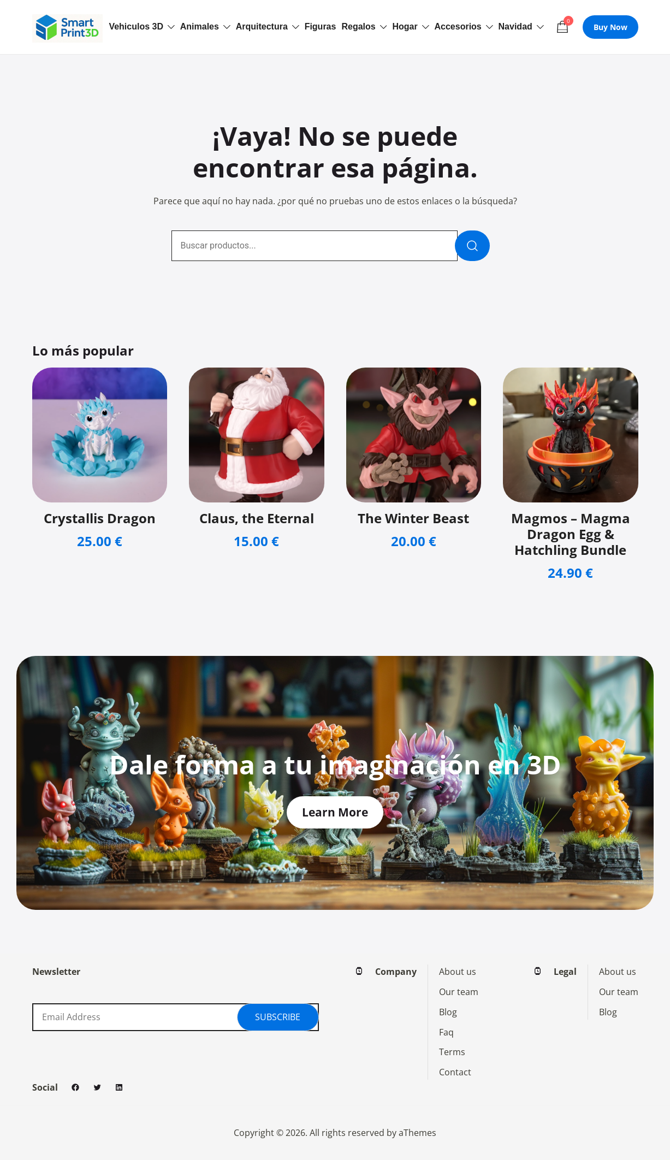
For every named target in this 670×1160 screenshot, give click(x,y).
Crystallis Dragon (100, 518)
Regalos (358, 26)
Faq (446, 1032)
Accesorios (458, 26)
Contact (455, 1072)
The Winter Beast (413, 518)
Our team (458, 992)
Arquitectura (262, 26)
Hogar (404, 26)
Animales (199, 26)
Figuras (320, 26)
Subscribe (277, 1017)
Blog (448, 1012)
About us (457, 972)
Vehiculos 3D (136, 26)
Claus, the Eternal (256, 518)
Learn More (335, 812)
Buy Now (610, 27)
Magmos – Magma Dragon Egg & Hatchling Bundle (570, 534)
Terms (452, 1052)
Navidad (515, 26)
